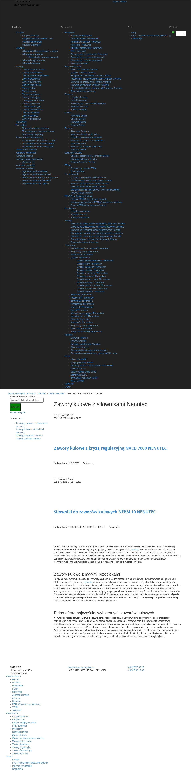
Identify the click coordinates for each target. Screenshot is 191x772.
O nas (130, 27)
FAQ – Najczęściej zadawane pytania (149, 35)
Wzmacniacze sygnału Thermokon (87, 313)
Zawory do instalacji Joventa (84, 242)
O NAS (9, 756)
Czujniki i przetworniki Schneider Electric (90, 156)
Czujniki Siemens (79, 97)
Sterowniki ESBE (79, 375)
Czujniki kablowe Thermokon (91, 282)
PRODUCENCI (13, 676)
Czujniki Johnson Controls (83, 72)
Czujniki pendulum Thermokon (91, 267)
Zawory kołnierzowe (31, 85)
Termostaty (21, 125)
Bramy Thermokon (79, 310)
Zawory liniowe (29, 91)
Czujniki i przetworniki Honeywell (86, 48)
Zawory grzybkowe (31, 79)
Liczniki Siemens (79, 100)
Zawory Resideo (78, 149)
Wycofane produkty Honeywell (36, 174)
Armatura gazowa (24, 156)
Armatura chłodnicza (26, 153)
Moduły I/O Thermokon (82, 322)
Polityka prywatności (22, 766)
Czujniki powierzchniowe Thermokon (94, 285)
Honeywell (70, 32)
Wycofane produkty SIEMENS (36, 180)
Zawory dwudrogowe (32, 72)
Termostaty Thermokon (82, 301)
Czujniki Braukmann (80, 211)
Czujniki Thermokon (80, 257)
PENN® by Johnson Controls (78, 196)
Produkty (16, 27)
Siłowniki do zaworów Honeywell (86, 60)
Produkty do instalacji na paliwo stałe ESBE (91, 365)
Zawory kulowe (29, 88)
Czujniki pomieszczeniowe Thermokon (95, 260)
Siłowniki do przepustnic (33, 60)
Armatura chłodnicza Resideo (85, 134)
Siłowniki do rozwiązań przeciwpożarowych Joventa (95, 230)
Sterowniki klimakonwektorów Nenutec (89, 350)
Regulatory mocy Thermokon (84, 251)
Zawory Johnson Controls (83, 91)
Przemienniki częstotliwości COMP (39, 140)
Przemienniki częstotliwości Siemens (88, 103)
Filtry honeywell (19, 726)
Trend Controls (72, 174)
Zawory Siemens (79, 109)
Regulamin (17, 769)
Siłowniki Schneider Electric (84, 159)
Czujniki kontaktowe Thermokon (92, 288)
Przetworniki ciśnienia (26, 149)
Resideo (68, 128)
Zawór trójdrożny (20, 753)
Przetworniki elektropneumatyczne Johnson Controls (96, 79)
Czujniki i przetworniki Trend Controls (88, 177)
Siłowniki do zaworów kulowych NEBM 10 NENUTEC (105, 512)
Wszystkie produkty (25, 165)
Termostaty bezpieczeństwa (35, 128)
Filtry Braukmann (79, 214)
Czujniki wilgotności (31, 45)
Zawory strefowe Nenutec (28, 438)
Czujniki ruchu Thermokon (89, 264)
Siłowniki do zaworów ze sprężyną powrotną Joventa (96, 236)
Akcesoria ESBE (79, 359)
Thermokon (70, 245)
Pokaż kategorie (17, 412)
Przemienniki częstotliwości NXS (37, 146)
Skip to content (120, 1)
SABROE (69, 384)
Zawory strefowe (30, 116)
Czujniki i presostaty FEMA (84, 168)
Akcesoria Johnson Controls (84, 69)
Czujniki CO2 (18, 719)
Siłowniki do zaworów (32, 54)
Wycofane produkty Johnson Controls (40, 177)
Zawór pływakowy (20, 744)
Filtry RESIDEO (78, 143)
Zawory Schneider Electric (83, 162)
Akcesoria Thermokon (81, 328)
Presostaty (21, 122)
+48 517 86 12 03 (135, 670)
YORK (68, 387)
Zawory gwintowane (31, 82)
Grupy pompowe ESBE (82, 362)
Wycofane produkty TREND (35, 183)
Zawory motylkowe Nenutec (29, 435)
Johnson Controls (73, 66)
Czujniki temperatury (32, 42)
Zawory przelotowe (31, 103)
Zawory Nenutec (78, 341)
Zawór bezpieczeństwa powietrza (28, 738)
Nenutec (69, 335)
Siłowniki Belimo (78, 122)
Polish (179, 34)
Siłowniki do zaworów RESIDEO (86, 146)
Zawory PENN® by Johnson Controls (88, 205)
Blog (133, 32)
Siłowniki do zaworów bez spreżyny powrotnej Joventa (97, 233)
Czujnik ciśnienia (20, 716)
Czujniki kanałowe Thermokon (91, 276)
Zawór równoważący (22, 750)
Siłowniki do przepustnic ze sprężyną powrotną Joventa (97, 227)
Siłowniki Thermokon (81, 319)
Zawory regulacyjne (31, 106)
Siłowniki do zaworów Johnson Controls (90, 85)
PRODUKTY (12, 713)
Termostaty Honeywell (81, 35)
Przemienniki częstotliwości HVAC (38, 143)
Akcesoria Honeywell (81, 45)
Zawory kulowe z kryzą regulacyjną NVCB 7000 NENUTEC (110, 448)
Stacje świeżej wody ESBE (84, 372)
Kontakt (173, 27)
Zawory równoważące (32, 109)
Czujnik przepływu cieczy (24, 722)
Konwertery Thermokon (82, 254)
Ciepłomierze (28, 162)
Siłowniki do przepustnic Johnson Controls (91, 82)
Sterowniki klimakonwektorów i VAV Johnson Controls (96, 88)
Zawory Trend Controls (82, 193)
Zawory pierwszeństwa (33, 100)
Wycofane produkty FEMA (34, 171)
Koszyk (170, 36)
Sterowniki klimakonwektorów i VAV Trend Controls (95, 190)
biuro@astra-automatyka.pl (27, 5)
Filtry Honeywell (78, 51)
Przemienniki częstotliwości (29, 137)
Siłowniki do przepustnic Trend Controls (90, 183)
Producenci (66, 27)
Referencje (136, 38)
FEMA (68, 165)
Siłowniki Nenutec (79, 338)
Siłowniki (20, 48)
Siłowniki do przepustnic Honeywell (87, 57)
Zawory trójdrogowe (31, 119)
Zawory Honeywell (79, 63)
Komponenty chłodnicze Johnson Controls (91, 75)
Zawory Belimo (78, 125)
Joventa (68, 220)
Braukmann (70, 208)
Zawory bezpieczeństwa (33, 69)
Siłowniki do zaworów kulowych (44, 57)
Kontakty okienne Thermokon (85, 316)
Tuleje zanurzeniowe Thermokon (86, 331)
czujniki (135, 549)
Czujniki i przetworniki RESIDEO (86, 137)
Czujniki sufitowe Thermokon (91, 270)
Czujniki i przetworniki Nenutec (85, 344)
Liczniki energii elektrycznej (29, 159)
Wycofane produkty (25, 168)
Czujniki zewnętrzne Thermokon (92, 273)
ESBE (67, 356)
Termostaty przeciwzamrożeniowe (38, 131)
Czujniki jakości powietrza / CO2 (37, 38)
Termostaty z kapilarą (32, 134)
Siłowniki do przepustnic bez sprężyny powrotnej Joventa (98, 223)
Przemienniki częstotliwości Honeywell (89, 54)
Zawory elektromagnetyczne (35, 75)
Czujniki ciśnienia (30, 35)
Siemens (69, 94)
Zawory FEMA (77, 171)
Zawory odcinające (31, 97)
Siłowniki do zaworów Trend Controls (88, 186)
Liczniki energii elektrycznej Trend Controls (91, 180)
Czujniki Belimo (78, 119)
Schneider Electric (73, 153)
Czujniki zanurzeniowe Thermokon (93, 279)
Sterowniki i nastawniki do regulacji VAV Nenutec (94, 353)
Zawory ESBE (77, 381)
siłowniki (88, 582)
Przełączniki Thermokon (82, 304)
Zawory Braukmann (80, 217)
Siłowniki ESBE (78, 368)
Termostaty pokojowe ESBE (84, 378)
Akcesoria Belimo (79, 116)
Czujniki (20, 32)
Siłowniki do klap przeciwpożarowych (40, 51)
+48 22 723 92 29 (22, 1)
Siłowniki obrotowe (31, 63)
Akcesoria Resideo (80, 131)
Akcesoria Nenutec (80, 347)
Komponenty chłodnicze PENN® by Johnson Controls (96, 202)
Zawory (19, 66)
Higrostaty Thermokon (81, 294)
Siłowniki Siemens (79, 106)
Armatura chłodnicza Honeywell (86, 42)
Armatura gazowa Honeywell (84, 38)
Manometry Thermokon (82, 307)
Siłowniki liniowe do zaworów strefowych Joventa (94, 239)
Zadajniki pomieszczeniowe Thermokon (90, 248)
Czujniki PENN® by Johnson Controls (89, 199)
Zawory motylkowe (31, 94)
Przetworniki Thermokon (82, 297)
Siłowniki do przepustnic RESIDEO (87, 140)
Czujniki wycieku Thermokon (90, 291)
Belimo (68, 112)
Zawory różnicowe (31, 112)
